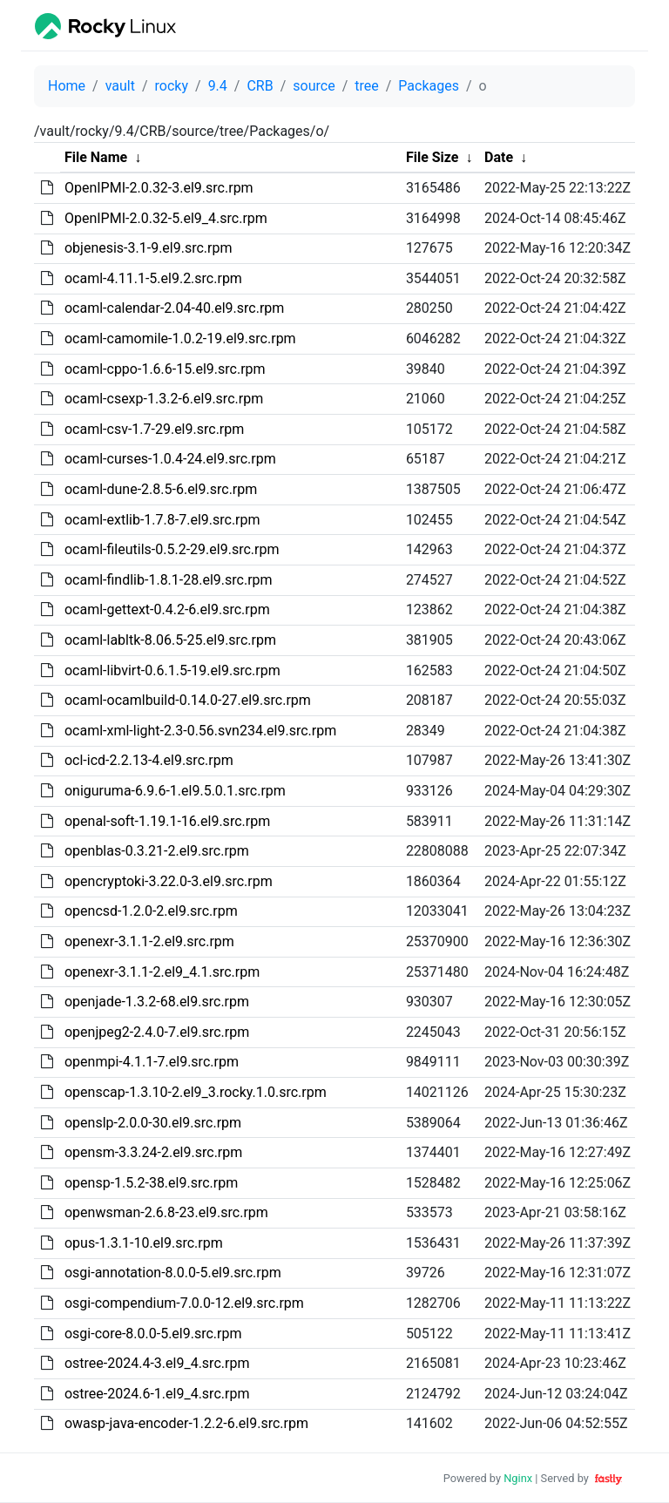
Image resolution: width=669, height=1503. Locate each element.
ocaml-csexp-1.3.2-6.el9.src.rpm (163, 398)
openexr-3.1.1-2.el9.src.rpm (149, 941)
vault (120, 86)
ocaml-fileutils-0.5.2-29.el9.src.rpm (172, 549)
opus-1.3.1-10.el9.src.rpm (143, 1243)
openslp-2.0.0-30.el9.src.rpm (152, 1122)
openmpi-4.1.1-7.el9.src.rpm (151, 1061)
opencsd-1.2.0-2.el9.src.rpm (151, 911)
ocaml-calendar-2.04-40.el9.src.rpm (174, 308)
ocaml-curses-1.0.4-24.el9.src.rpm (170, 458)
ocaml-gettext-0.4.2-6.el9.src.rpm (167, 609)
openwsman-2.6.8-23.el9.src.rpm (166, 1212)
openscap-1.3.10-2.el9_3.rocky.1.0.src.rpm (195, 1092)
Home (66, 86)
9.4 (217, 86)
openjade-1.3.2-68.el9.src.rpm (156, 1001)
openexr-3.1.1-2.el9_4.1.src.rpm (162, 972)
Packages (428, 86)
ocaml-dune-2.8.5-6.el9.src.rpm (160, 489)
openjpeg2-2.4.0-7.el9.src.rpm (156, 1032)
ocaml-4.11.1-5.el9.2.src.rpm (153, 278)
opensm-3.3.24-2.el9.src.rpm (153, 1152)
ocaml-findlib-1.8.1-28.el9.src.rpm (168, 580)
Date (498, 157)
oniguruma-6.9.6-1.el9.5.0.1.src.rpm (175, 790)
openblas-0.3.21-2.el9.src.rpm (156, 851)
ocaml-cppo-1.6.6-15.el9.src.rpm (165, 369)
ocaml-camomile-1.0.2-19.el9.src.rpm (180, 338)
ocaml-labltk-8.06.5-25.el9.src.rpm (170, 640)
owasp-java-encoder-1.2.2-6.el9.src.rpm (186, 1423)
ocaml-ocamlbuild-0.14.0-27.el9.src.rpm (187, 700)
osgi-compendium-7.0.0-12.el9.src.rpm (184, 1303)
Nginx (517, 1478)
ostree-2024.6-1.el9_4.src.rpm (156, 1393)
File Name (95, 157)
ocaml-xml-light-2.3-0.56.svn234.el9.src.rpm (200, 730)
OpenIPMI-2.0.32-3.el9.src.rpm (158, 187)
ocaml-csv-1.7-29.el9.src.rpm (154, 429)
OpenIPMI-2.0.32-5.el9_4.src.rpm (165, 218)
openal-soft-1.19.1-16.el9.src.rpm (167, 821)
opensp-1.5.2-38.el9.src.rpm (151, 1183)
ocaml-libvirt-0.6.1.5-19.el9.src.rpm (172, 670)
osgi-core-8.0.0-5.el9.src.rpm (153, 1333)
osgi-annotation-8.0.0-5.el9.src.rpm (172, 1272)
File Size (432, 157)
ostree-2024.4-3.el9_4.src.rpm (156, 1363)
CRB (260, 86)
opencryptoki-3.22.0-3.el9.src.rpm (168, 881)
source (313, 86)
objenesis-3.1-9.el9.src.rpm (148, 248)
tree (366, 86)
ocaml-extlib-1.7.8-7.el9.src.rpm (162, 519)
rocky (171, 86)
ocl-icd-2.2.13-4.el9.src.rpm (148, 760)
